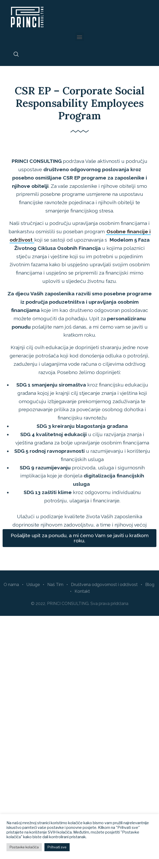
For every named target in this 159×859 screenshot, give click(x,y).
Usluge (33, 584)
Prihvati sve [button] (57, 847)
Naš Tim (55, 584)
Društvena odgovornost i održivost (104, 584)
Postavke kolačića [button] (24, 847)
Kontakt (82, 591)
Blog (149, 584)
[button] (79, 36)
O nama (11, 584)
